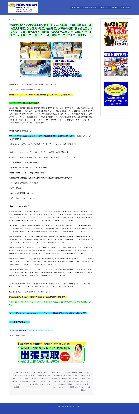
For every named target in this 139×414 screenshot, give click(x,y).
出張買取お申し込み (89, 7)
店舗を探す (114, 7)
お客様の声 (103, 7)
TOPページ (76, 7)
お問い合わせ (125, 7)
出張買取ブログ (16, 19)
